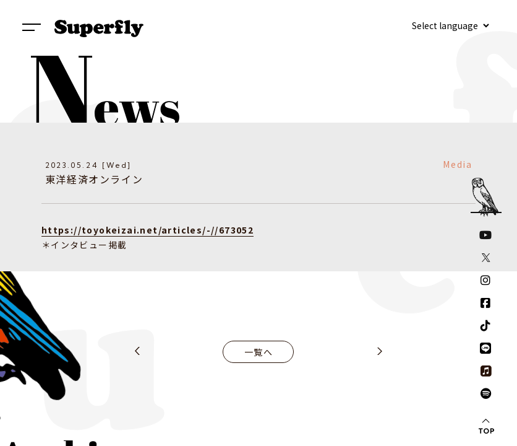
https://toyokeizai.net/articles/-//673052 (147, 230)
